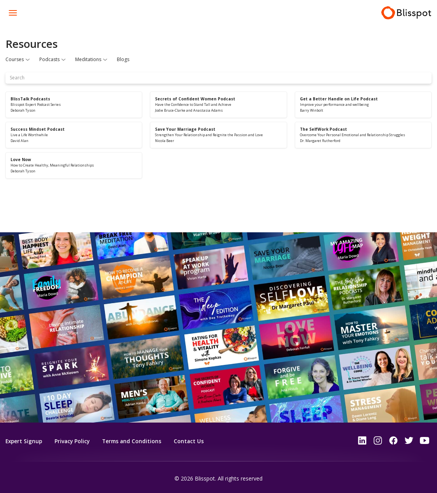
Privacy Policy (74, 441)
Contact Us (193, 441)
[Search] (218, 78)
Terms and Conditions (135, 441)
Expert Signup (24, 441)
